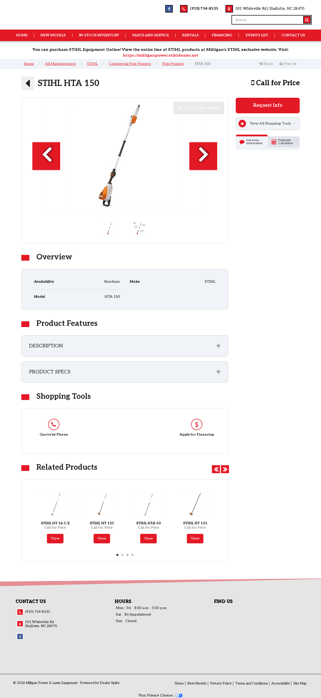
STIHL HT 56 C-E (55, 523)
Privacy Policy (221, 683)
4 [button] (132, 555)
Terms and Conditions (251, 683)
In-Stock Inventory (99, 35)
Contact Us (293, 35)
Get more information (251, 141)
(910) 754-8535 (204, 9)
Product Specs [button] (49, 372)
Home (22, 35)
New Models (53, 35)
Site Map (300, 683)
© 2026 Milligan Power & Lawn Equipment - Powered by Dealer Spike (66, 683)
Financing (222, 35)
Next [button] (224, 468)
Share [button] (266, 64)
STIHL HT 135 (102, 523)
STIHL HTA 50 (148, 523)
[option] (125, 156)
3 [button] (127, 555)
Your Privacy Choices (160, 695)
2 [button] (122, 555)
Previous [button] (215, 468)
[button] (27, 83)
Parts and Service (150, 35)
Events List (257, 35)
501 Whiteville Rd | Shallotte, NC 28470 (269, 9)
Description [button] (46, 346)
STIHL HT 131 (195, 523)
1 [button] (117, 555)
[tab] (124, 345)
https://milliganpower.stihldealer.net (160, 55)
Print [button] (287, 64)
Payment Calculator (282, 141)
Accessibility (280, 683)
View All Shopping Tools (264, 123)
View (55, 538)
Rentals (190, 35)
